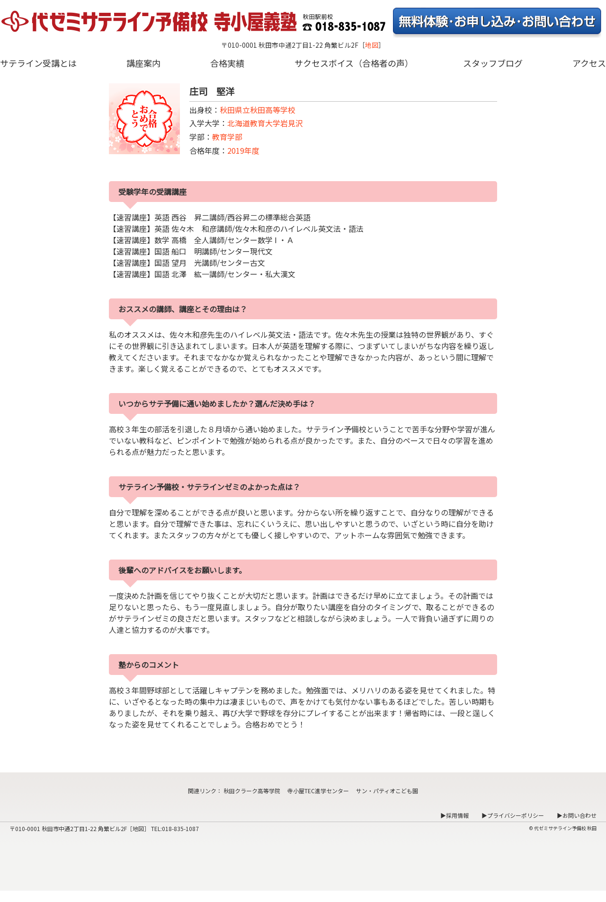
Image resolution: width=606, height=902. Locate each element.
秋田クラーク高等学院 (251, 791)
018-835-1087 (180, 828)
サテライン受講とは (38, 63)
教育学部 (227, 136)
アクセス (589, 63)
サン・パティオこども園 (387, 791)
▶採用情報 (454, 815)
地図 (371, 45)
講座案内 (143, 63)
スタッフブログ (493, 63)
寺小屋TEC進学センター (318, 791)
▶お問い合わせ (577, 815)
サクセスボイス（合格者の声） (353, 63)
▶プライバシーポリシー (512, 815)
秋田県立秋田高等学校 (257, 109)
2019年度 (243, 150)
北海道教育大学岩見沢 (265, 123)
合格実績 (227, 63)
